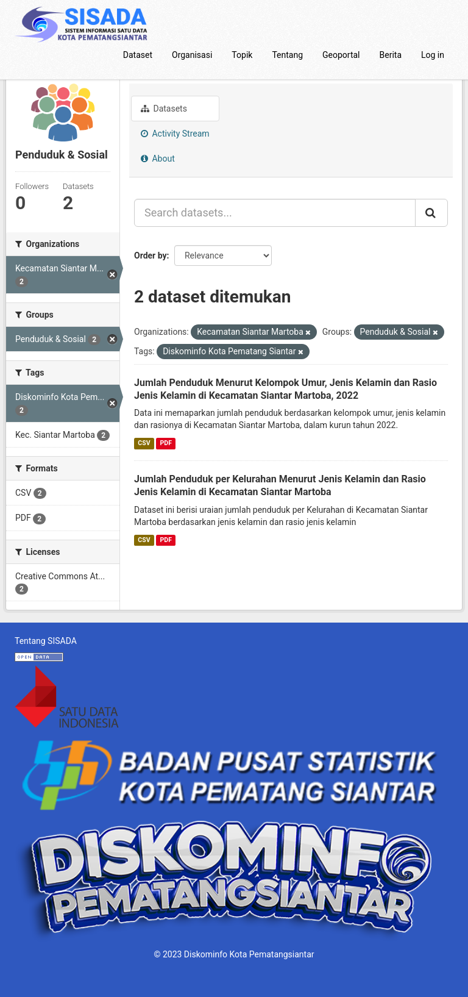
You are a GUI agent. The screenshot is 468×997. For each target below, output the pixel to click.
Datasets (164, 108)
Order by (150, 255)
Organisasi (192, 55)
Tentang (287, 55)
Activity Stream (175, 133)
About (158, 158)
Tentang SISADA (46, 641)
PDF (166, 443)
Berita (391, 55)
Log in (432, 55)
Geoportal (341, 55)
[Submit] (431, 213)
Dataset (137, 55)
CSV (144, 443)
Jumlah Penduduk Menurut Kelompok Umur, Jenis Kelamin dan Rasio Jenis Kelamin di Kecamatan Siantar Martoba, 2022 (285, 389)
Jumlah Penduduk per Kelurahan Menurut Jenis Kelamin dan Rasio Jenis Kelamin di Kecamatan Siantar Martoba (280, 485)
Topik (242, 55)
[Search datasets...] (275, 213)
